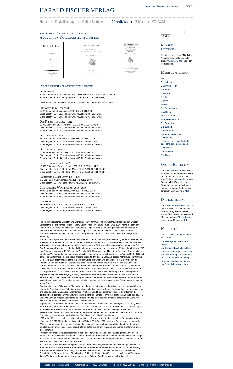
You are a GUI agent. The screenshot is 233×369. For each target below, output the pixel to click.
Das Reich (166, 112)
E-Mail (186, 191)
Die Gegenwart (168, 123)
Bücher (140, 21)
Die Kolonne (166, 82)
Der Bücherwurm (169, 108)
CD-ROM (158, 21)
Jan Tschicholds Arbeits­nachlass (176, 248)
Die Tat (164, 97)
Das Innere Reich (169, 86)
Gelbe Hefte (166, 147)
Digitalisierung (65, 21)
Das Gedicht (167, 93)
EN (191, 6)
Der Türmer (166, 155)
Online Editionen (93, 21)
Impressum (150, 6)
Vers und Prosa (168, 115)
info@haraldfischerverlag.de (159, 365)
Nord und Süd (167, 130)
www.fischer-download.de (173, 179)
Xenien (164, 104)
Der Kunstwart (167, 151)
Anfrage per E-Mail (174, 61)
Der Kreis (165, 89)
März (163, 78)
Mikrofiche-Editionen (170, 47)
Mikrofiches (120, 21)
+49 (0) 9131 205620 (125, 365)
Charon (164, 101)
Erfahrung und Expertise (179, 205)
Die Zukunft (166, 127)
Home (44, 21)
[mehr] (184, 220)
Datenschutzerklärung (167, 6)
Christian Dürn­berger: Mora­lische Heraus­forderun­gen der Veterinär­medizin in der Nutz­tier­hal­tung (176, 254)
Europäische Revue (170, 119)
